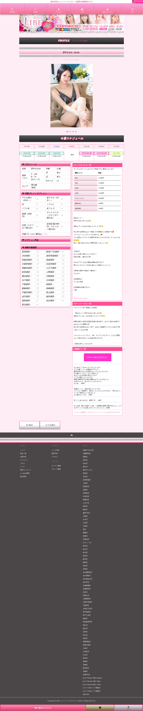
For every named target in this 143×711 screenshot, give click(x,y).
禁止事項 (23, 476)
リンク (22, 466)
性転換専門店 (87, 622)
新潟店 (85, 546)
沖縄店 (85, 671)
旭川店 (85, 460)
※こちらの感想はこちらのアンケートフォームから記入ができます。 (97, 412)
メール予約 (55, 450)
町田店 (85, 506)
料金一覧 (23, 453)
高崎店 (85, 536)
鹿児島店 (86, 668)
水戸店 (85, 519)
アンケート (24, 460)
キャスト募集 (56, 466)
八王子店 (86, 503)
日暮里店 (86, 493)
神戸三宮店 (86, 615)
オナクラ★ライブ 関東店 (91, 688)
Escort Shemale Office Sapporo (92, 678)
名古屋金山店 (87, 579)
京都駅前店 (86, 589)
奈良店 (85, 592)
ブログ (22, 463)
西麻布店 (86, 499)
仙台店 (85, 463)
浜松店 (85, 566)
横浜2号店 (86, 513)
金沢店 (85, 552)
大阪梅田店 (86, 599)
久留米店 (86, 651)
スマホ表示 (50, 425)
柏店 (84, 529)
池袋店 (85, 490)
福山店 (85, 628)
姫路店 (85, 618)
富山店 (85, 549)
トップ (22, 450)
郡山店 (85, 466)
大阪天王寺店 (87, 608)
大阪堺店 (86, 605)
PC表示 (29, 425)
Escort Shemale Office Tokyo (92, 681)
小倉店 (85, 648)
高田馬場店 (86, 480)
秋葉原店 (86, 486)
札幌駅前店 (86, 453)
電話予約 (54, 453)
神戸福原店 (86, 612)
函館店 (85, 457)
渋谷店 (85, 476)
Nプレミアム (87, 542)
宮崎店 (85, 665)
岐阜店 (85, 559)
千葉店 (85, 526)
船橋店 (85, 532)
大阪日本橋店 (87, 602)
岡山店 (85, 625)
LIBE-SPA (86, 694)
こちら (45, 234)
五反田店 (86, 496)
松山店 (85, 635)
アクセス (54, 457)
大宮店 (85, 523)
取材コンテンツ (25, 470)
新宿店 (85, 473)
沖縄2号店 (86, 674)
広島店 (85, 632)
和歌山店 (86, 595)
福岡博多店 (86, 641)
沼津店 (85, 569)
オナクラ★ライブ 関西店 (91, 691)
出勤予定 (23, 457)
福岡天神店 (86, 645)
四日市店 (86, 582)
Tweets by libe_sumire (81, 298)
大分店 (85, 655)
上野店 (85, 483)
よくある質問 (24, 473)
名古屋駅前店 (87, 572)
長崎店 (85, 661)
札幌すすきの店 (88, 450)
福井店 (85, 556)
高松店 (85, 638)
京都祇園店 (86, 585)
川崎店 (85, 516)
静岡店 (85, 562)
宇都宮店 (86, 539)
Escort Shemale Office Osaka (92, 684)
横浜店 (85, 509)
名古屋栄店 (86, 575)
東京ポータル (87, 470)
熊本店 (85, 658)
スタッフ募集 (56, 469)
